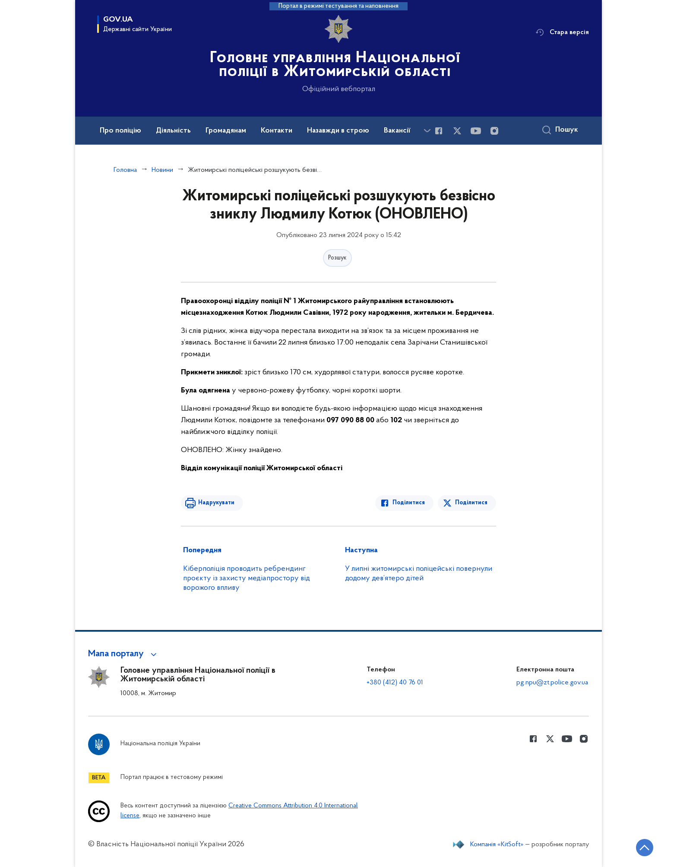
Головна (125, 170)
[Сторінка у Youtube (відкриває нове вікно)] (476, 131)
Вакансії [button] (397, 131)
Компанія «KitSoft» (497, 844)
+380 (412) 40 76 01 (395, 682)
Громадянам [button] (226, 131)
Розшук (337, 258)
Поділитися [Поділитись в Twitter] (471, 503)
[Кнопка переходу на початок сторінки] (644, 847)
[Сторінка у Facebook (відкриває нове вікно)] (438, 131)
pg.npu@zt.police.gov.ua (552, 682)
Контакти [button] (276, 131)
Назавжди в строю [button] (338, 131)
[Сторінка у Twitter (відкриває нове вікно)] (457, 131)
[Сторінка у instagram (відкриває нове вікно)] (494, 131)
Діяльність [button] (173, 131)
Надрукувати (216, 503)
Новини (162, 170)
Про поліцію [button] (120, 131)
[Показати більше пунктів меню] (427, 131)
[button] (123, 654)
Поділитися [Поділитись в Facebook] (408, 503)
